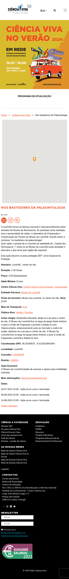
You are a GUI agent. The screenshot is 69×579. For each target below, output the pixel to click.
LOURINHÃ (18, 355)
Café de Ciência (8, 438)
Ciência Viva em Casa (10, 432)
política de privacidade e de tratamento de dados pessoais (14, 534)
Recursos (40, 432)
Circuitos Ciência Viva (10, 429)
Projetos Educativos (44, 435)
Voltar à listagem (9, 406)
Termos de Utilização (11, 485)
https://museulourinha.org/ (34, 378)
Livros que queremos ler (11, 435)
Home (4, 115)
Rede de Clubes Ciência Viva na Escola (15, 455)
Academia (40, 426)
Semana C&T (7, 426)
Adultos (19, 312)
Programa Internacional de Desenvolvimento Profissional (49, 440)
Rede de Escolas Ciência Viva (14, 460)
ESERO (39, 429)
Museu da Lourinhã (30, 292)
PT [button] (42, 11)
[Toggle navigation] (65, 10)
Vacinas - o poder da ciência (13, 441)
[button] (34, 159)
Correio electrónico (10, 479)
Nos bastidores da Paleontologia (51, 115)
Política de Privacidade (12, 482)
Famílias (28, 312)
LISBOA (14, 360)
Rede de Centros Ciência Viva (14, 451)
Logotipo (5, 469)
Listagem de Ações (21, 115)
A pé (25, 307)
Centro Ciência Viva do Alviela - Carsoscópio (45, 287)
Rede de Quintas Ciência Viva (14, 463)
